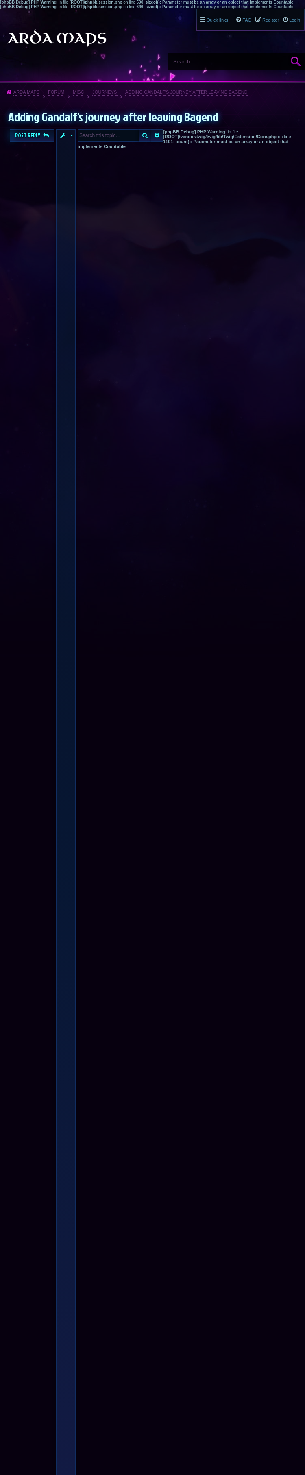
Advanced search (157, 135)
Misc (78, 91)
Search (296, 61)
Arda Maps (26, 91)
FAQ (246, 19)
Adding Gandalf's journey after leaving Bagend (186, 91)
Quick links (217, 19)
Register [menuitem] (270, 19)
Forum (56, 91)
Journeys (104, 91)
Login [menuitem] (294, 19)
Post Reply (28, 135)
